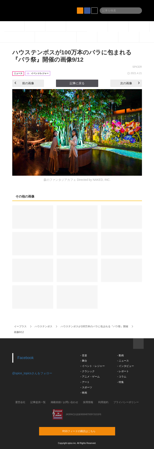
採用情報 (88, 402)
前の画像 (24, 83)
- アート (85, 382)
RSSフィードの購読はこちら (85, 431)
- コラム (121, 376)
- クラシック (87, 371)
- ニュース (123, 360)
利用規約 (103, 402)
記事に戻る (77, 83)
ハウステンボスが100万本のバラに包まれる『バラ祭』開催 (94, 326)
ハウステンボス (43, 326)
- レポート (123, 371)
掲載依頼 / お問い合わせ (64, 402)
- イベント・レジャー (92, 366)
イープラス (20, 326)
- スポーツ (86, 387)
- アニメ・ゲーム (90, 376)
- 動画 (120, 355)
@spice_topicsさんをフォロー (32, 373)
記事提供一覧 (38, 402)
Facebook (26, 358)
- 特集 (120, 382)
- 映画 (83, 392)
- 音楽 (83, 355)
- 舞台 (83, 360)
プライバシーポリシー (126, 402)
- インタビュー (125, 366)
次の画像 (130, 83)
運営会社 (20, 402)
